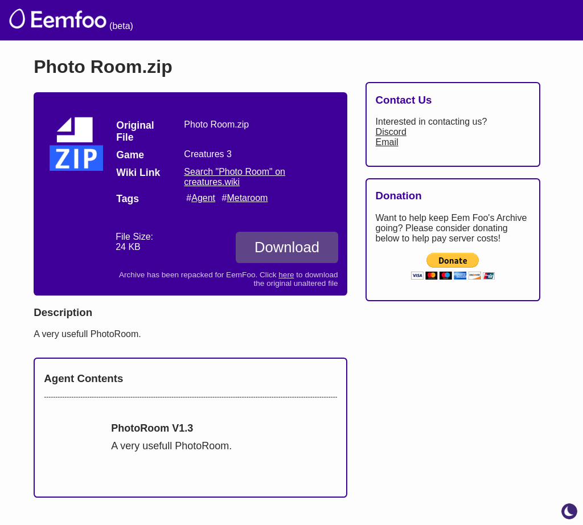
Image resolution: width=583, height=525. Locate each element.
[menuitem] (554, 18)
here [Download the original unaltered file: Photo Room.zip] (286, 274)
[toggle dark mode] (569, 511)
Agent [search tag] (203, 198)
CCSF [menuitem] (510, 20)
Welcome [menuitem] (251, 20)
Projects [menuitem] (455, 20)
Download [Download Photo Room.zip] (286, 247)
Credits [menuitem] (311, 20)
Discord (391, 132)
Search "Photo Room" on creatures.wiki (234, 177)
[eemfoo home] (57, 20)
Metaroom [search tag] (247, 198)
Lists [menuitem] (359, 20)
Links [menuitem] (404, 20)
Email (387, 142)
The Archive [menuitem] (179, 20)
